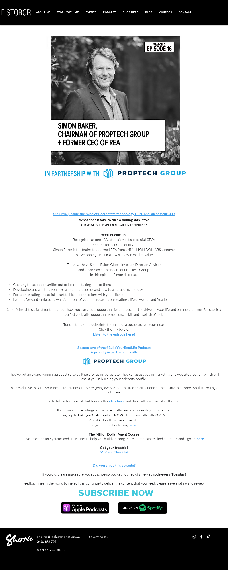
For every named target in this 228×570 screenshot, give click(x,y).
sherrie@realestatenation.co (58, 537)
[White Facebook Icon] (201, 536)
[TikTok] (208, 536)
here (132, 425)
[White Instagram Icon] (194, 536)
